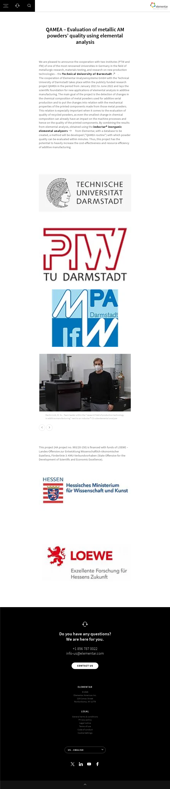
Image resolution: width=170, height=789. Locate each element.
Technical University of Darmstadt (87, 74)
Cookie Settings (85, 732)
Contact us (85, 665)
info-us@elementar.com (85, 653)
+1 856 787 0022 (85, 648)
